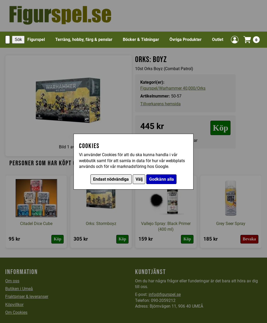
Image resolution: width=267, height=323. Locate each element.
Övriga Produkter (185, 39)
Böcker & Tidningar (141, 39)
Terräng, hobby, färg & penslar (83, 39)
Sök (18, 39)
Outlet (217, 39)
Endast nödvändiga (111, 179)
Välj (139, 179)
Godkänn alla (161, 179)
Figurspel (36, 39)
